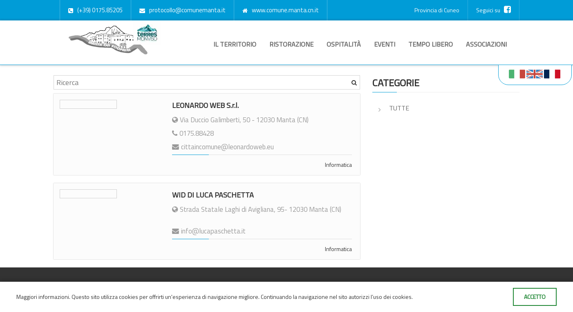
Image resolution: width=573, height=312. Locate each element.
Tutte (399, 108)
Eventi (384, 44)
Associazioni (486, 44)
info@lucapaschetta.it (213, 231)
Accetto (535, 296)
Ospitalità (344, 44)
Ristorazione (291, 44)
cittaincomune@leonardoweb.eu (227, 146)
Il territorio (234, 44)
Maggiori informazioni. (44, 296)
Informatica (338, 164)
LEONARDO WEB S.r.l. (205, 105)
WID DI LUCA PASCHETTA (213, 194)
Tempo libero (430, 44)
